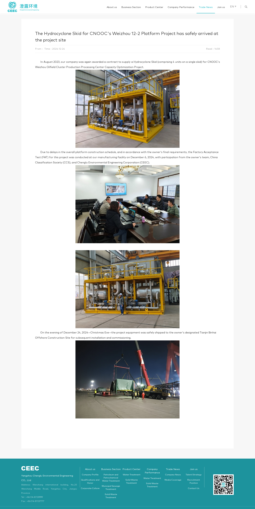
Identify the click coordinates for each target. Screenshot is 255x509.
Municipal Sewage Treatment (111, 482)
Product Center (154, 7)
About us (112, 7)
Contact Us (193, 483)
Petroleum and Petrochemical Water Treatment (111, 472)
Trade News (206, 7)
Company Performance (181, 7)
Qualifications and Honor (90, 476)
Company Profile (90, 469)
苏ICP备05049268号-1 (165, 505)
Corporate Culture (90, 483)
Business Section (131, 7)
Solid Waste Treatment (111, 490)
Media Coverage (173, 475)
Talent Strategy (194, 469)
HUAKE (184, 505)
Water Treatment (131, 469)
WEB (177, 505)
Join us (221, 7)
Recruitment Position (193, 476)
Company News (173, 469)
